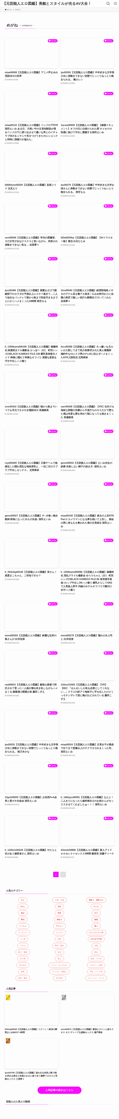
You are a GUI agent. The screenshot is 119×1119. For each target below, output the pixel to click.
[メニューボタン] (115, 3)
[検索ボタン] (108, 3)
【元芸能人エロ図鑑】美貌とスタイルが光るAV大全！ (47, 3)
